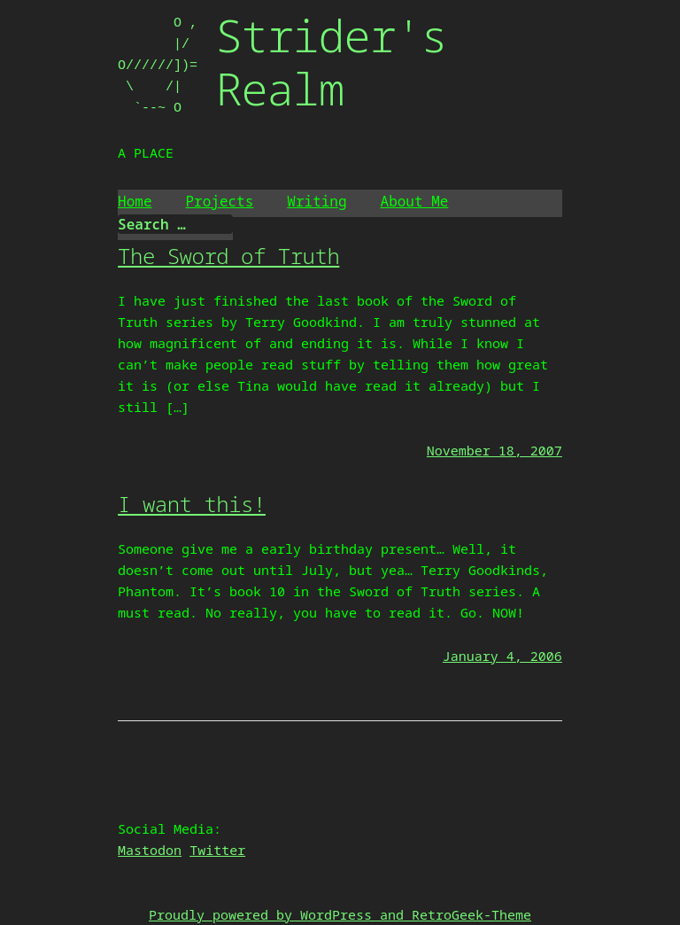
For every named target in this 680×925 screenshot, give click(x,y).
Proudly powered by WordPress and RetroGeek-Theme (340, 914)
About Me (415, 201)
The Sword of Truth (228, 255)
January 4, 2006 (502, 656)
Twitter (217, 850)
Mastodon (150, 850)
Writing (316, 201)
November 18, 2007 (494, 450)
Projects (220, 201)
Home (134, 201)
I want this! (192, 503)
